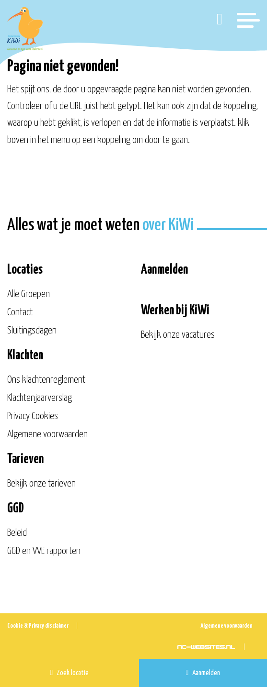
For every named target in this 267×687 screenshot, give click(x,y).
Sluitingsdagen (32, 330)
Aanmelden (203, 672)
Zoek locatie (69, 672)
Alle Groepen (28, 294)
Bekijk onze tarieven (41, 484)
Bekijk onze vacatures (178, 335)
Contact (20, 312)
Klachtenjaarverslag (39, 398)
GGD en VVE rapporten (44, 551)
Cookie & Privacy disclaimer (38, 626)
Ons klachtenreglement (46, 380)
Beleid (17, 533)
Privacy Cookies (32, 416)
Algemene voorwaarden (47, 434)
